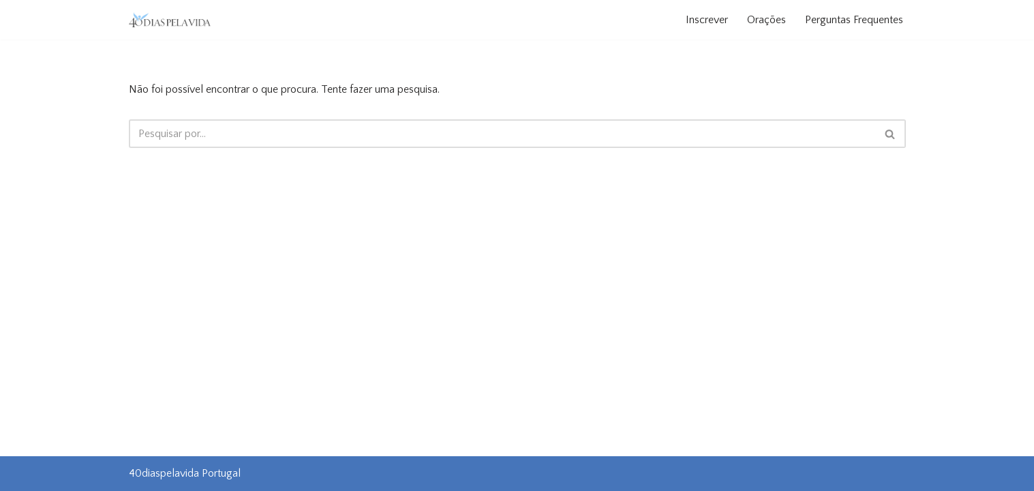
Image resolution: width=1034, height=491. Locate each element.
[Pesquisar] (502, 133)
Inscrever (707, 20)
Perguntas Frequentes (854, 20)
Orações (766, 20)
